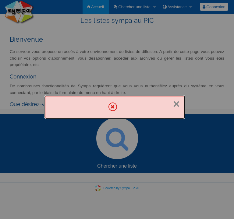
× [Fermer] (176, 104)
